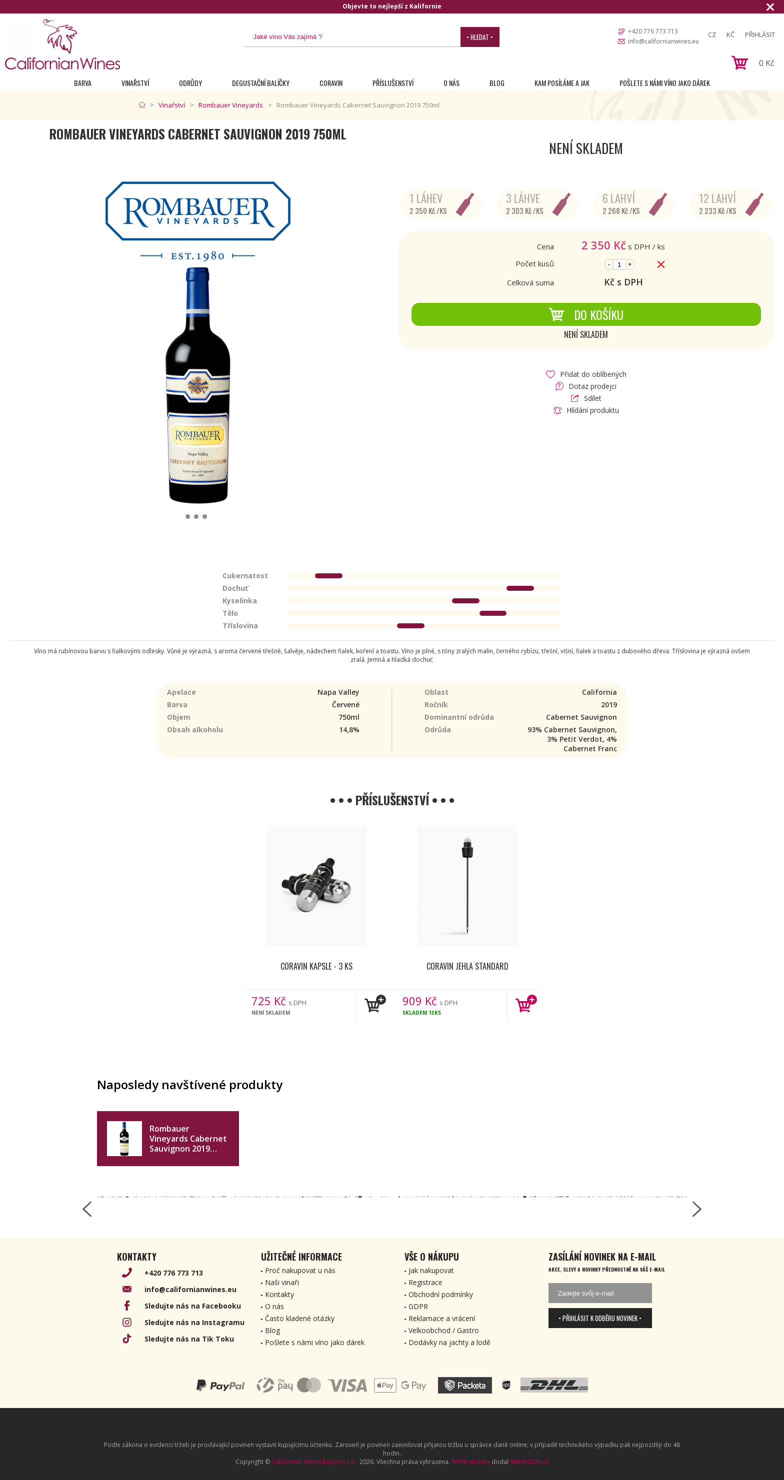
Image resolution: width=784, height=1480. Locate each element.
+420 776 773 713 (653, 31)
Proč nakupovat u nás (300, 1270)
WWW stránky (471, 1462)
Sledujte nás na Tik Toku (189, 1339)
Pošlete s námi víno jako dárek (665, 82)
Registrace (425, 1282)
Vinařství (135, 82)
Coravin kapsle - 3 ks (316, 966)
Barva (83, 82)
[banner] (62, 44)
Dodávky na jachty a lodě (449, 1342)
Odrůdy (190, 82)
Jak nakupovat (431, 1270)
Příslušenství (393, 82)
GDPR (418, 1306)
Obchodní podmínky (440, 1294)
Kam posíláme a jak (562, 82)
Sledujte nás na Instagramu (194, 1322)
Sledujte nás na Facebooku (192, 1306)
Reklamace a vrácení (441, 1318)
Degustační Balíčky (261, 82)
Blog (497, 82)
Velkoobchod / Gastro (443, 1330)
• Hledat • (479, 37)
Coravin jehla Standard (467, 966)
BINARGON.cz (529, 1462)
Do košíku (586, 314)
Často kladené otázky (299, 1318)
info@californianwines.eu (663, 41)
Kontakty (279, 1294)
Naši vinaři (282, 1282)
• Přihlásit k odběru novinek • (600, 1318)
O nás (452, 82)
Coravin (331, 82)
